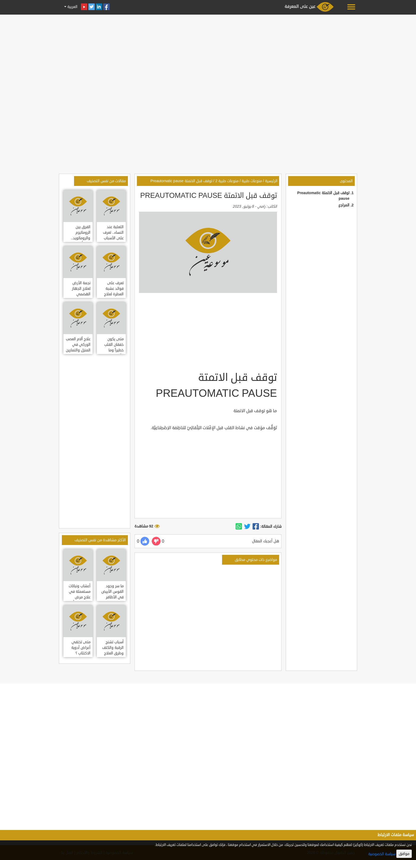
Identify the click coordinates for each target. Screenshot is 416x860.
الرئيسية (271, 181)
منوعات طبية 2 (227, 181)
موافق (404, 853)
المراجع (344, 205)
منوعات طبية (252, 181)
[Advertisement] (208, 53)
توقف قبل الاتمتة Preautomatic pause (181, 181)
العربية (71, 6)
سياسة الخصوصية (381, 854)
